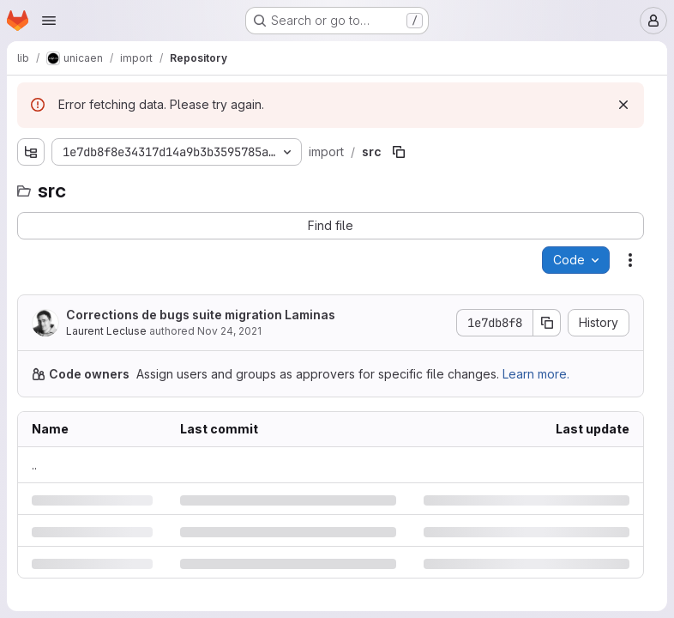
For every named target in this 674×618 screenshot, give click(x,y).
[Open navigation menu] (49, 20)
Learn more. (535, 374)
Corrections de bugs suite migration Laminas (200, 314)
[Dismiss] (623, 104)
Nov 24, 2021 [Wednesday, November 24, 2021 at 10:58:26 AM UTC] (229, 330)
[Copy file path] (398, 152)
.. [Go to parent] (34, 464)
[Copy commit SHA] (547, 322)
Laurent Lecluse (106, 330)
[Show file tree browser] (31, 152)
